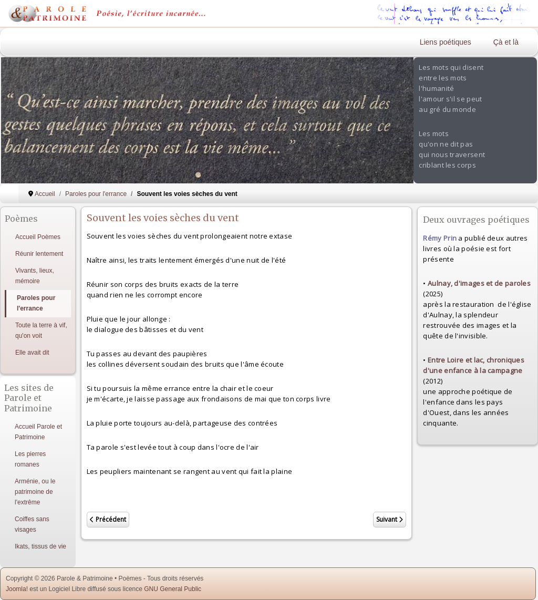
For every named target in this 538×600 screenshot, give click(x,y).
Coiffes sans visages (32, 524)
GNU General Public (172, 589)
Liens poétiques (445, 42)
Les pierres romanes (30, 459)
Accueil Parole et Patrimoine (38, 432)
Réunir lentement (39, 253)
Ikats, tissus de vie (40, 546)
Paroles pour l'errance (36, 303)
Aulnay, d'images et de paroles (479, 283)
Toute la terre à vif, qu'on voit (41, 330)
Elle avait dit (32, 352)
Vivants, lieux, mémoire (34, 276)
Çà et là (506, 42)
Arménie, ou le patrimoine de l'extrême (35, 492)
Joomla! (17, 589)
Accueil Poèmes (37, 237)
